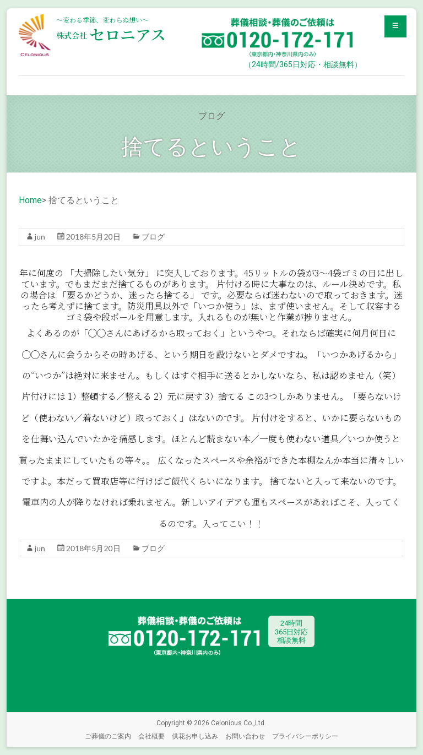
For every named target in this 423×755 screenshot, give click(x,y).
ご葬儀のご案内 (108, 736)
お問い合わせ (245, 736)
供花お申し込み (195, 736)
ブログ (153, 236)
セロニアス (111, 34)
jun (40, 236)
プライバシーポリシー (305, 736)
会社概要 (151, 736)
